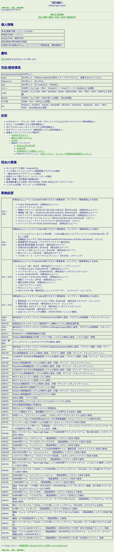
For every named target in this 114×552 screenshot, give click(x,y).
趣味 (4, 53)
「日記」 (13, 7)
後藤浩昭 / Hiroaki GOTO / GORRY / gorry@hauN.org (43, 545)
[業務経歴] (71, 17)
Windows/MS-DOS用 (26, 146)
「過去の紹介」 (20, 7)
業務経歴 (7, 193)
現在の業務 (9, 162)
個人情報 (7, 24)
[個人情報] (43, 17)
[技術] (63, 17)
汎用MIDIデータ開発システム (30, 151)
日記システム (47, 154)
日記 (3, 59)
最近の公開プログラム (21, 138)
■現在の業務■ (57, 14)
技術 (4, 115)
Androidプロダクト (20, 135)
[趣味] (51, 17)
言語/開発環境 (11, 67)
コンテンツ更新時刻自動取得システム (73, 154)
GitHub (14, 140)
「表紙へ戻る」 (5, 7)
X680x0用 (21, 148)
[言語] (57, 17)
